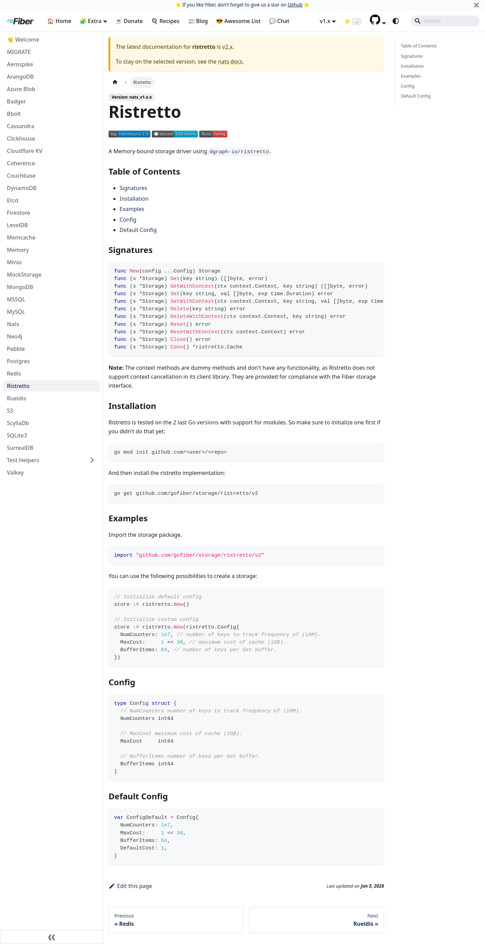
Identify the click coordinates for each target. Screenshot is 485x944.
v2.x (227, 47)
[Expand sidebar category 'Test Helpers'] (92, 460)
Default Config (138, 230)
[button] (378, 22)
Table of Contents (419, 46)
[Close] (476, 5)
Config (128, 219)
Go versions (203, 422)
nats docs (230, 61)
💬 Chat (279, 21)
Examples (132, 209)
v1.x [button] (325, 21)
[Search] (445, 20)
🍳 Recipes (165, 21)
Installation (134, 198)
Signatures (133, 188)
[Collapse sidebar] (51, 937)
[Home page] (115, 82)
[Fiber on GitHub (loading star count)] (353, 21)
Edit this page (130, 886)
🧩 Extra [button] (91, 21)
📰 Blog (198, 21)
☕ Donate (129, 21)
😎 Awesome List (238, 21)
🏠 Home (59, 21)
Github (294, 4)
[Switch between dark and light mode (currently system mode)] (395, 20)
